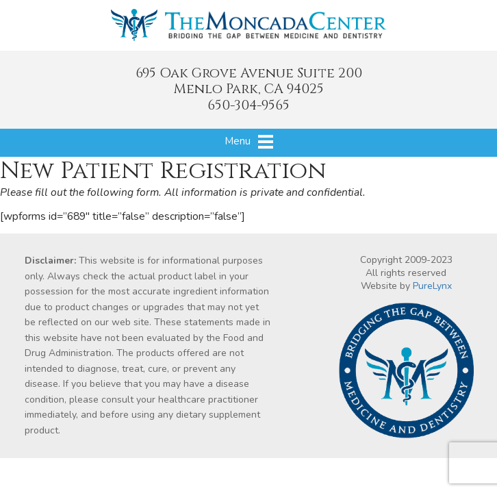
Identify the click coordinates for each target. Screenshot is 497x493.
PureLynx (432, 285)
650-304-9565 (248, 105)
